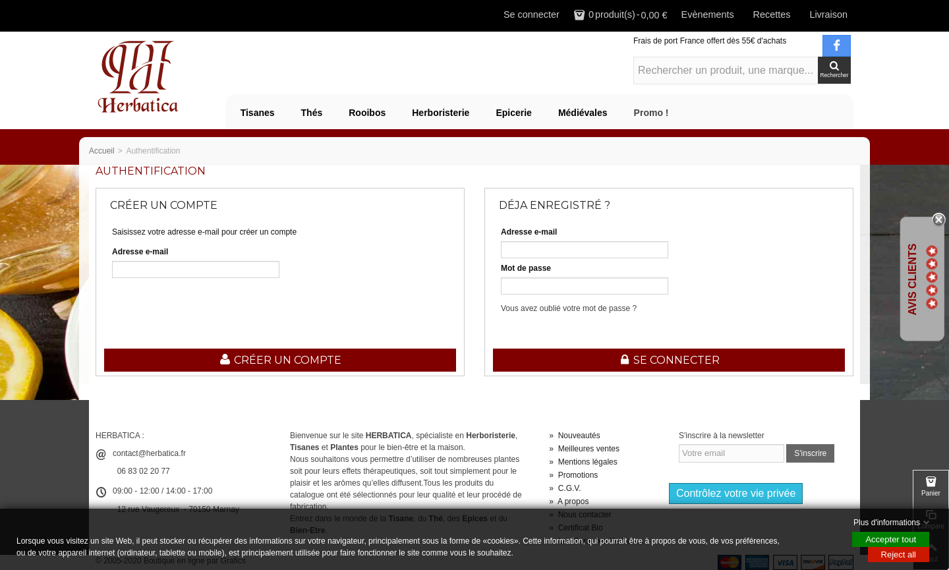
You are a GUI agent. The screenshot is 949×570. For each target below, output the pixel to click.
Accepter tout (890, 539)
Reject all (898, 554)
